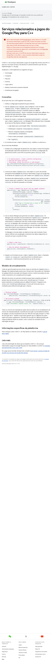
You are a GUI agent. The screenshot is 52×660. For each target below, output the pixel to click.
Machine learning (23, 647)
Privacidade (22, 655)
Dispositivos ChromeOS (41, 651)
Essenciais (15, 23)
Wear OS (37, 649)
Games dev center (8, 7)
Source (4, 654)
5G (19, 657)
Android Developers (6, 23)
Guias (32, 23)
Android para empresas (8, 649)
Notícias (4, 656)
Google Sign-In (27, 39)
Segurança (5, 651)
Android (4, 646)
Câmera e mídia (23, 652)
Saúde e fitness (22, 650)
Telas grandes (38, 646)
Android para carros (40, 654)
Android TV (38, 656)
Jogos (20, 645)
